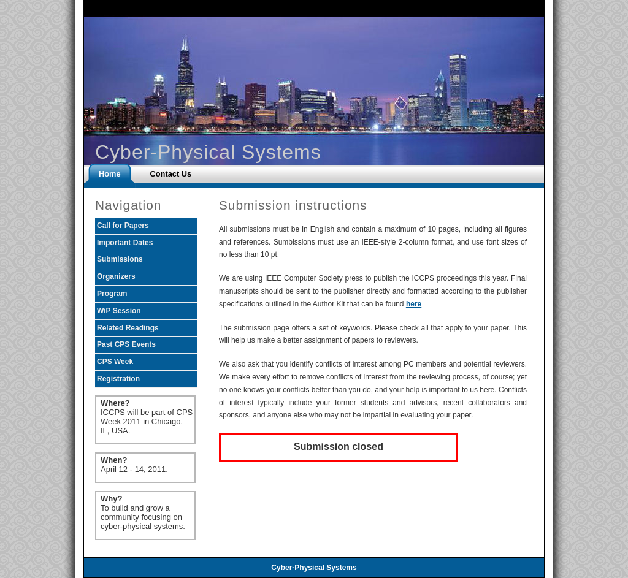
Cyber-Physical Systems (313, 567)
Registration (118, 379)
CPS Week (115, 361)
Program (112, 293)
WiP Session (119, 310)
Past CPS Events (126, 344)
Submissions (120, 259)
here (413, 304)
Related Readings (128, 328)
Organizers (116, 276)
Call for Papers (123, 225)
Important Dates (125, 242)
